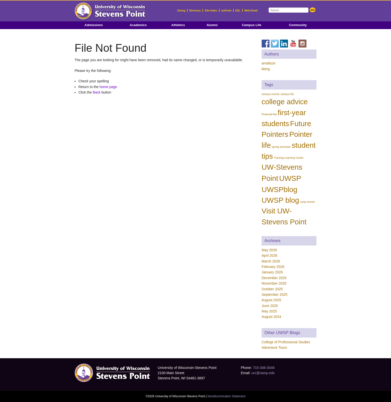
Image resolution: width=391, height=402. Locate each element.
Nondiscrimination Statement (226, 396)
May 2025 (269, 311)
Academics (138, 25)
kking (266, 69)
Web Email (251, 10)
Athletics (178, 25)
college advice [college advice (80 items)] (285, 102)
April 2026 (269, 255)
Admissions (94, 25)
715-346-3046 (264, 368)
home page (108, 87)
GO (312, 9)
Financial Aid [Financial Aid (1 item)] (269, 114)
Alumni (211, 25)
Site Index (211, 10)
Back (96, 92)
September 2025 (275, 295)
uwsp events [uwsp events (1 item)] (307, 201)
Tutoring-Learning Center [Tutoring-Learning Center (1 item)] (288, 157)
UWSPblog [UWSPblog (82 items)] (279, 189)
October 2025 (272, 289)
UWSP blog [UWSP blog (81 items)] (280, 200)
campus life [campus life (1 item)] (287, 94)
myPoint (226, 10)
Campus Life (251, 25)
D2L (237, 10)
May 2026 (269, 250)
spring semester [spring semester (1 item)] (281, 146)
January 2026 (272, 272)
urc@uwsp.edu (263, 373)
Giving (181, 10)
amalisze (268, 63)
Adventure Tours (274, 348)
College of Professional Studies (286, 342)
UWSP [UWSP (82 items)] (290, 178)
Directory (195, 10)
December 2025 (274, 278)
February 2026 (273, 267)
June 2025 (270, 306)
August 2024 (271, 317)
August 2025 (271, 300)
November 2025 (274, 283)
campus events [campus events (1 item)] (271, 94)
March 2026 (271, 261)
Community (298, 25)
